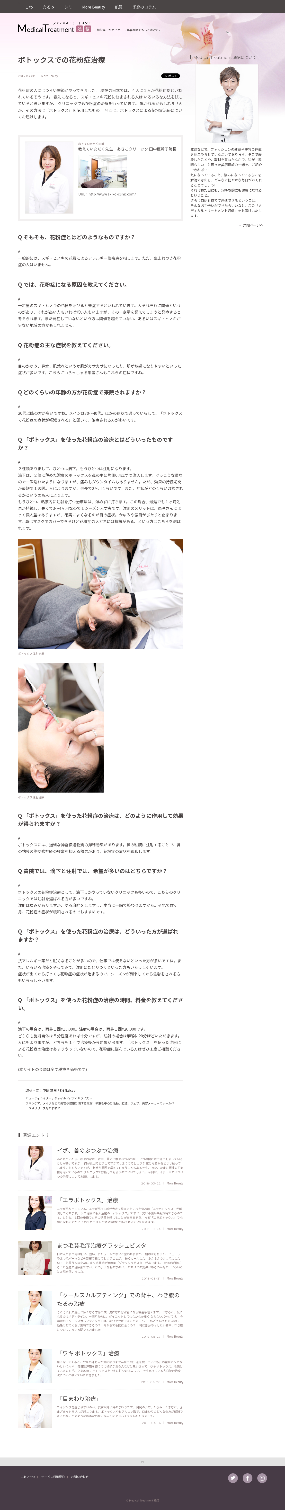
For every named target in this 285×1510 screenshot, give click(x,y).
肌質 (118, 6)
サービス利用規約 (53, 1477)
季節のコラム (143, 6)
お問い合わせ (80, 1477)
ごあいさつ (27, 1477)
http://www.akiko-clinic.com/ (112, 194)
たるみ (48, 6)
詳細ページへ (253, 225)
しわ (29, 6)
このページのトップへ (142, 1461)
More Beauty (93, 6)
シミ (68, 6)
